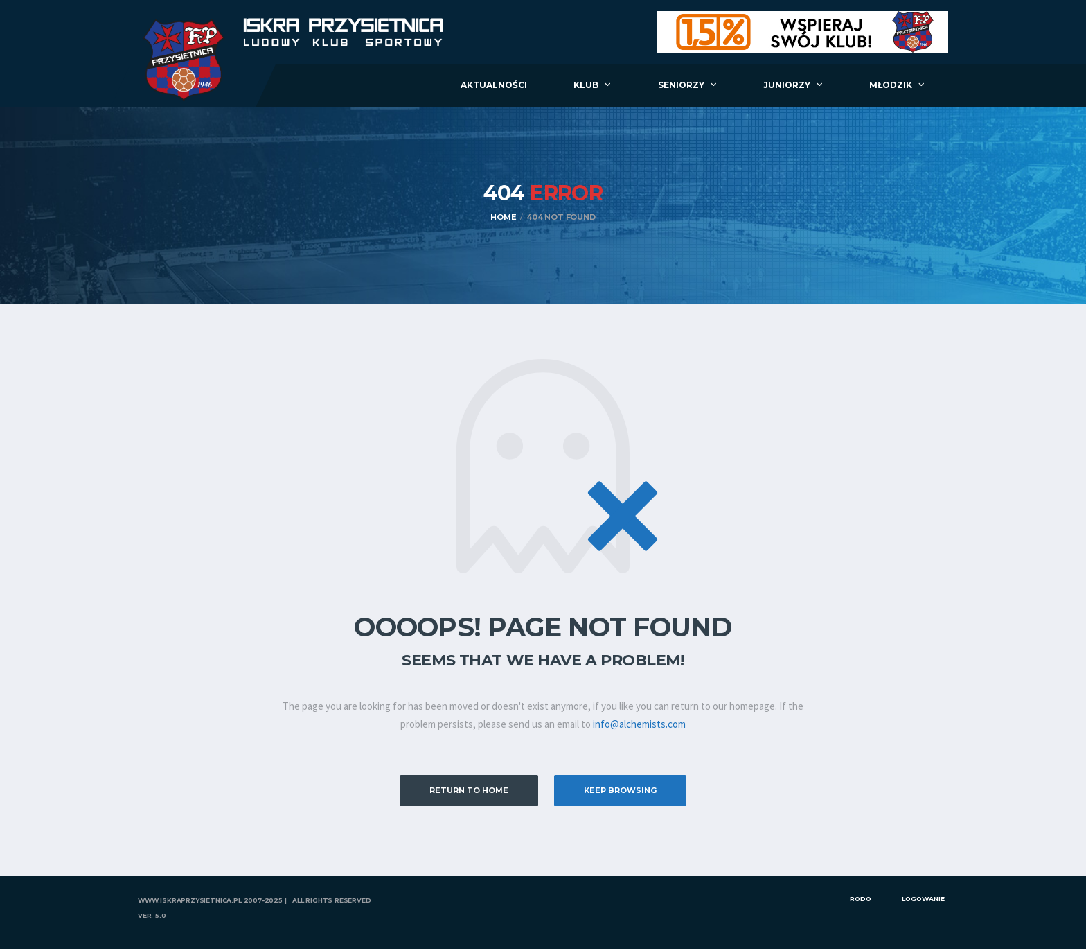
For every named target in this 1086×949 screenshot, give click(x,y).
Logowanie (923, 899)
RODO (860, 899)
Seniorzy (681, 85)
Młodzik (890, 85)
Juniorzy (786, 85)
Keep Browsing (620, 790)
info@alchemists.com (639, 724)
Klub (585, 85)
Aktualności (494, 85)
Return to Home (468, 790)
